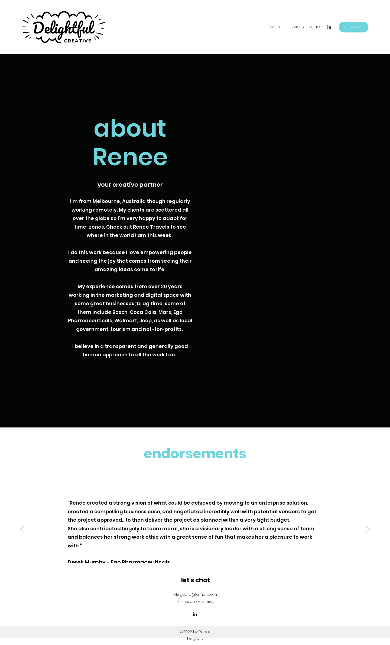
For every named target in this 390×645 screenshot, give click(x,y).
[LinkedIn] (329, 27)
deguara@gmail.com (195, 594)
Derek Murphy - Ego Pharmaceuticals (119, 562)
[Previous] (22, 530)
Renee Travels (151, 226)
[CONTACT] (353, 27)
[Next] (368, 530)
